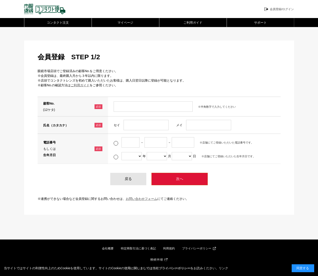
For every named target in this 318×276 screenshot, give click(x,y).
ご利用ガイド (192, 22)
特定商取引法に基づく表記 (138, 248)
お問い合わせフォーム (141, 199)
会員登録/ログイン (282, 9)
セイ (117, 125)
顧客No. (49, 103)
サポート (260, 22)
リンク (223, 268)
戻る (128, 179)
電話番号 (49, 142)
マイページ (125, 22)
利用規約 (169, 248)
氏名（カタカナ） (55, 125)
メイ (179, 125)
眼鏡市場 (156, 260)
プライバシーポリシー (196, 248)
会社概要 (108, 248)
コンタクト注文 (58, 22)
